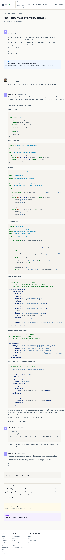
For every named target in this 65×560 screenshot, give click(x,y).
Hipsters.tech (31, 543)
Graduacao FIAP (16, 543)
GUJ (5, 13)
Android (60, 4)
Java (28, 4)
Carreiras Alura (16, 536)
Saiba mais (31, 559)
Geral (32, 4)
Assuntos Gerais (12, 13)
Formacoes (15, 538)
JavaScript (5, 547)
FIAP (29, 538)
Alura (29, 536)
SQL (49, 4)
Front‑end (38, 4)
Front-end (4, 540)
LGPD (45, 559)
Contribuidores (38, 559)
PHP (56, 4)
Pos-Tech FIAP (16, 545)
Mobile (45, 4)
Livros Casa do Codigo (18, 547)
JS (52, 4)
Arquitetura (5, 554)
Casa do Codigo (32, 540)
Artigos (13, 540)
